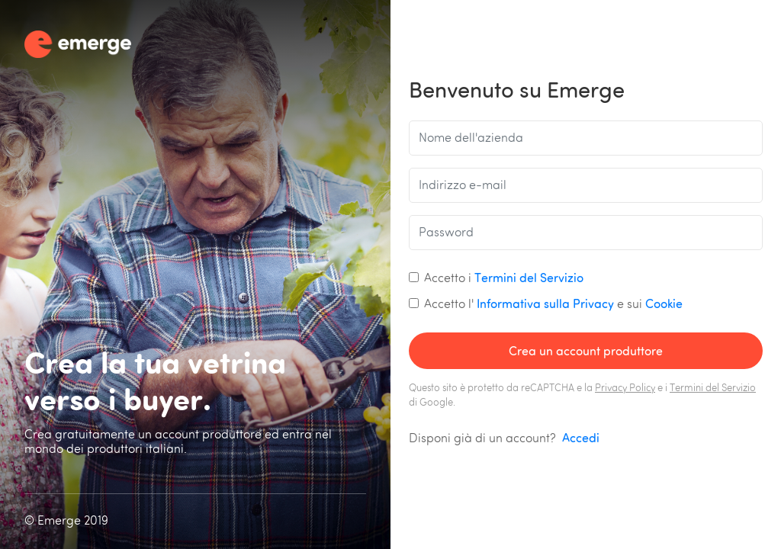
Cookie (664, 303)
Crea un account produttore (586, 350)
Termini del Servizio (528, 277)
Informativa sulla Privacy (545, 303)
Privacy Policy (625, 388)
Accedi (580, 437)
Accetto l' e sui (553, 303)
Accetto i (503, 277)
